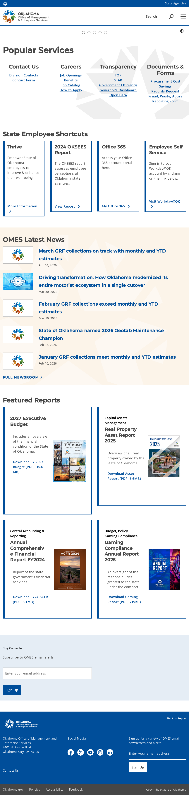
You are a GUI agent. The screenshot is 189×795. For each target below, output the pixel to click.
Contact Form (23, 80)
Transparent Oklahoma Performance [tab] (105, 32)
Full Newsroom (21, 377)
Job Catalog (71, 85)
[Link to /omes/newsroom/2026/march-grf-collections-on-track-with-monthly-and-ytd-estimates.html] (21, 256)
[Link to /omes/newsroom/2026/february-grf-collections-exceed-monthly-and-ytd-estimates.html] (21, 310)
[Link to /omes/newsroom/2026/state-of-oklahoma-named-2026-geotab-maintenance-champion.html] (21, 336)
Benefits (71, 80)
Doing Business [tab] (94, 32)
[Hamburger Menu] (183, 16)
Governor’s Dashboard (118, 90)
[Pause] (181, 31)
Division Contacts (23, 75)
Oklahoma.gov (13, 789)
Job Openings (71, 75)
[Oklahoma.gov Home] (5, 3)
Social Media (77, 738)
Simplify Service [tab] (100, 32)
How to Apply (71, 90)
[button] (24, 208)
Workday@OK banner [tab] (88, 32)
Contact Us (11, 770)
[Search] (160, 16)
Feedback (76, 789)
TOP (118, 75)
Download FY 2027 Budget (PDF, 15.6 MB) (28, 467)
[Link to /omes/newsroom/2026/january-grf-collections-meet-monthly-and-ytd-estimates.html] (21, 361)
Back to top (176, 718)
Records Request (165, 91)
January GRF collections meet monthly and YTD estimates (107, 357)
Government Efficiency (118, 85)
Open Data (118, 95)
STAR (118, 80)
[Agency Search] (171, 16)
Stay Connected (13, 648)
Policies (34, 789)
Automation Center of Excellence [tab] (83, 32)
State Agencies (175, 3)
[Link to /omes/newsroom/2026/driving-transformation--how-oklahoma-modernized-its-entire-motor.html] (21, 283)
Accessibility (54, 789)
